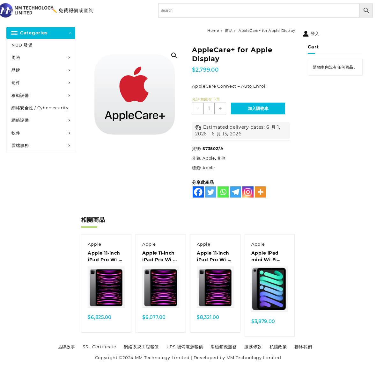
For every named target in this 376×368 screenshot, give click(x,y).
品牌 (15, 70)
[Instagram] (248, 192)
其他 (221, 158)
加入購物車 (258, 108)
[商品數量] (209, 108)
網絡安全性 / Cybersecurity (40, 107)
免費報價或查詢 (75, 10)
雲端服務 (20, 145)
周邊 (15, 57)
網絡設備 (20, 120)
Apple (209, 158)
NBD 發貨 (21, 44)
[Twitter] (210, 192)
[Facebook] (198, 192)
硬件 (15, 82)
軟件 (15, 132)
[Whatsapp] (223, 192)
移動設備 (20, 95)
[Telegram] (235, 192)
